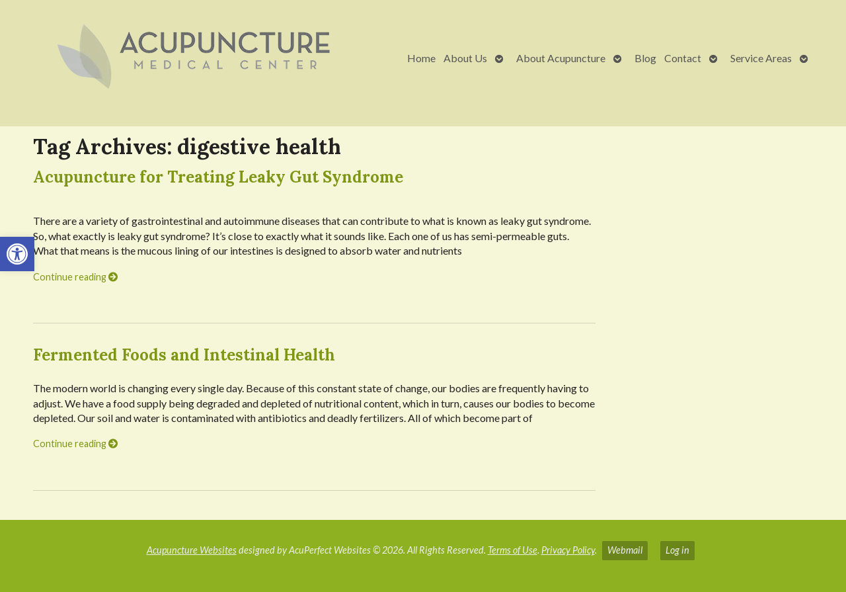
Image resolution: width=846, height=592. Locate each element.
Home (421, 58)
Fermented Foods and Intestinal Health (184, 355)
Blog (645, 58)
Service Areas (761, 58)
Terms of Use (512, 550)
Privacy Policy (568, 550)
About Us (465, 58)
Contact (682, 58)
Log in (677, 550)
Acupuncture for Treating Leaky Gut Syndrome (218, 177)
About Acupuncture (560, 58)
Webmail (624, 550)
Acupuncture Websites (192, 550)
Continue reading (75, 276)
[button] (17, 254)
